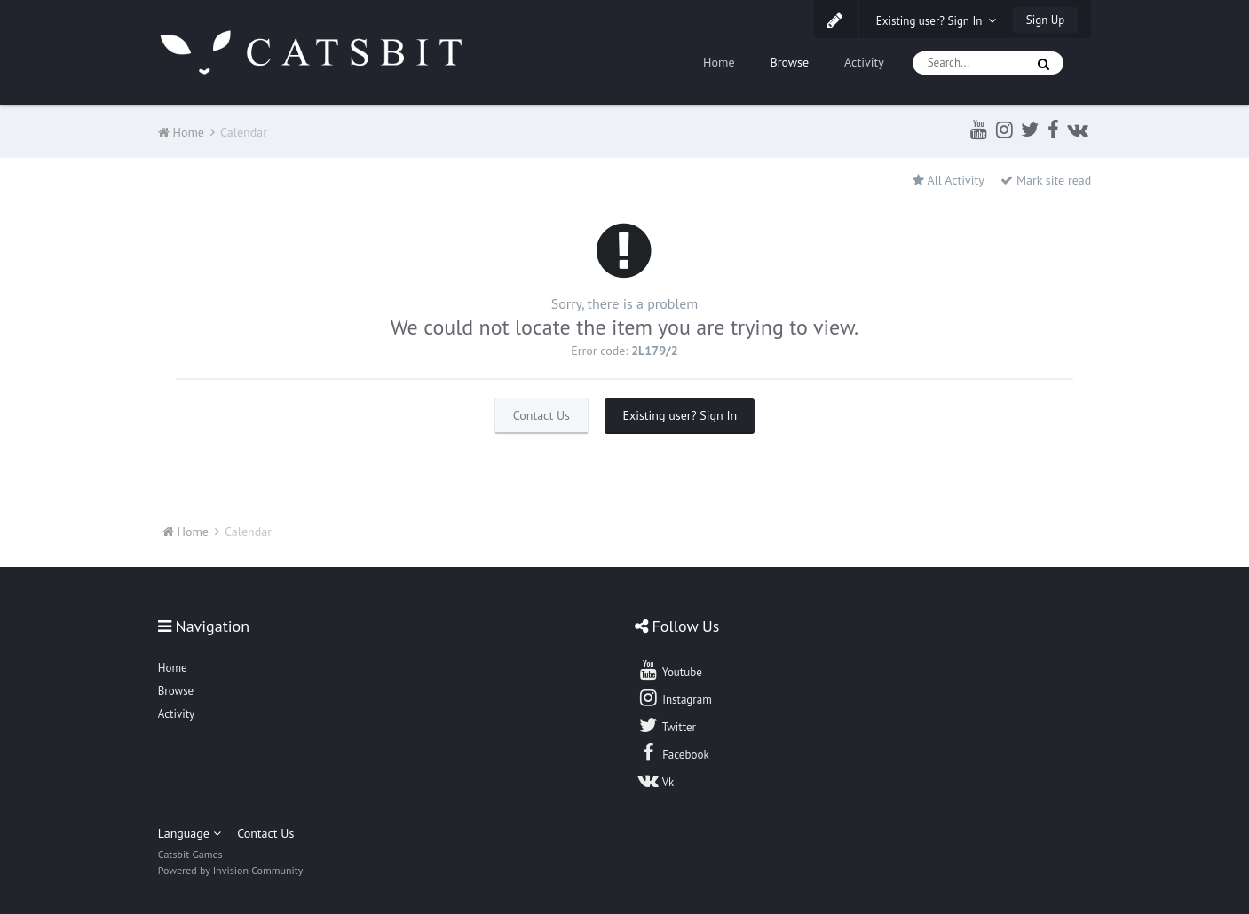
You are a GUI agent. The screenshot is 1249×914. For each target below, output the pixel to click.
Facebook (673, 752)
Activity (864, 62)
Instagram (674, 697)
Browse (790, 62)
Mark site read (1045, 180)
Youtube (669, 670)
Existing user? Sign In (936, 20)
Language (189, 833)
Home (718, 62)
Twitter (666, 725)
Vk (656, 780)
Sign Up (1045, 20)
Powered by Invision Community (231, 870)
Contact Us (541, 415)
